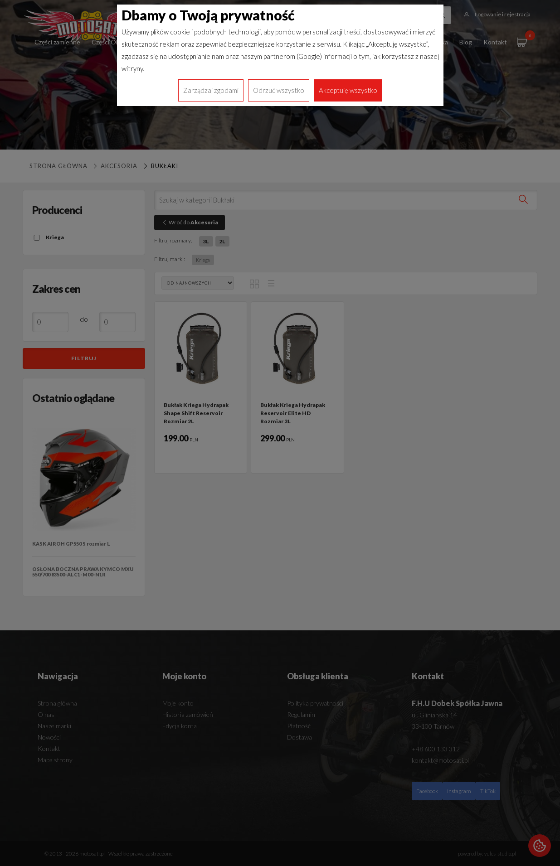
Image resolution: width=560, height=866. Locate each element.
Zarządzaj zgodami (211, 90)
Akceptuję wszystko (348, 90)
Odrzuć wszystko (278, 90)
